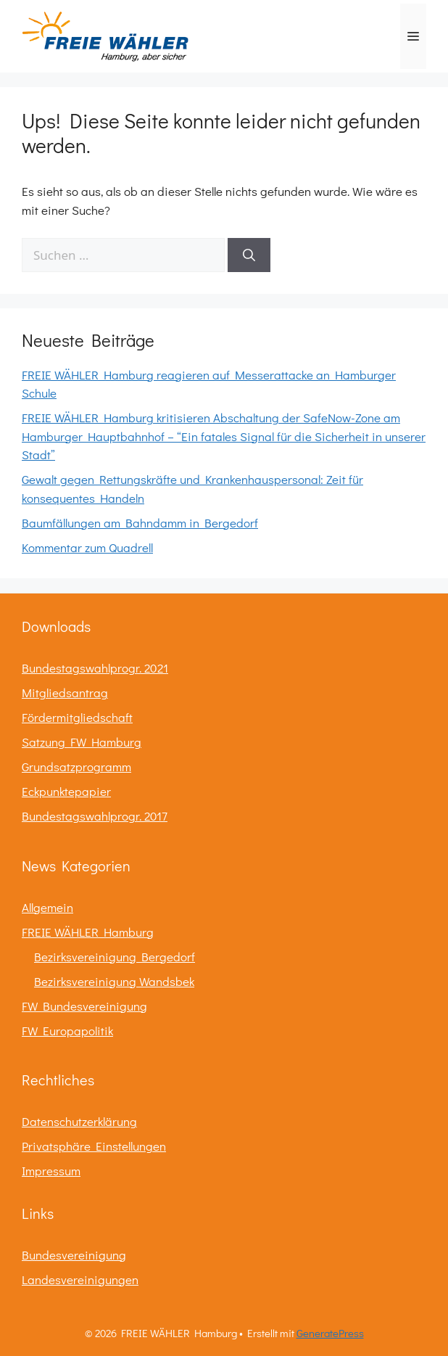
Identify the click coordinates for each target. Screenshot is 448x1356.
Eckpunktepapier (66, 791)
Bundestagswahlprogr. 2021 (95, 667)
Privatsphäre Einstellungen (94, 1146)
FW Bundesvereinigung (84, 1006)
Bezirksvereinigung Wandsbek (114, 981)
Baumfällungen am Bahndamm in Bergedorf (140, 522)
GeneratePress (330, 1333)
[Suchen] (249, 255)
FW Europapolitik (67, 1030)
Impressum (51, 1170)
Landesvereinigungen (80, 1279)
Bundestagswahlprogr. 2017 (94, 816)
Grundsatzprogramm (76, 766)
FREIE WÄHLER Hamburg (88, 932)
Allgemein (47, 907)
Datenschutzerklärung (79, 1121)
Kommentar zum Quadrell (87, 547)
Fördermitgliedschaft (77, 717)
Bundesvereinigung (74, 1254)
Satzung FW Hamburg (81, 742)
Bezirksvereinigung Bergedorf (114, 956)
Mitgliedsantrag (65, 692)
